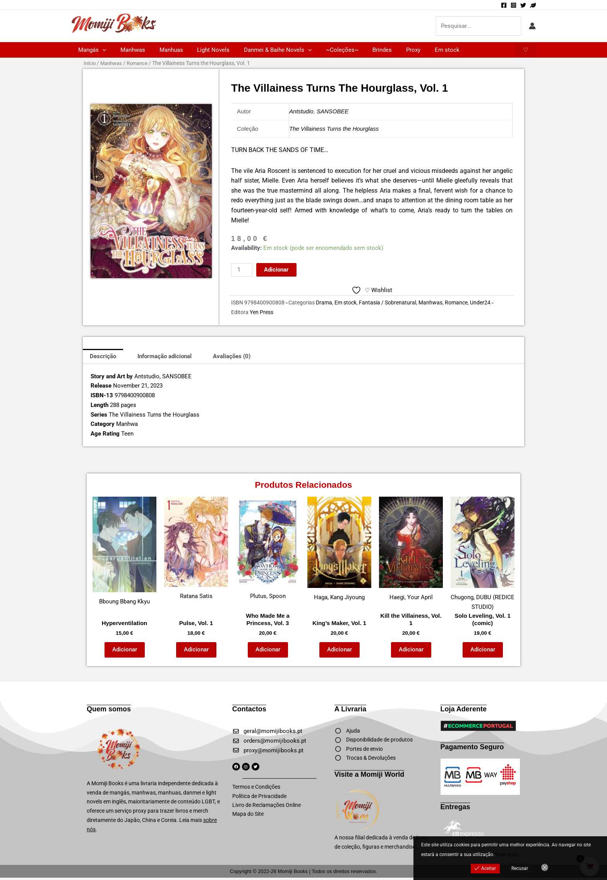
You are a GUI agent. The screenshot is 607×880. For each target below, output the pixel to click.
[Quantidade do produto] (241, 270)
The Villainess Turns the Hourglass (334, 128)
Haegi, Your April (411, 549)
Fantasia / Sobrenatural (387, 302)
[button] (101, 50)
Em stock (425, 49)
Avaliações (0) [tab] (231, 356)
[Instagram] (513, 5)
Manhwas (129, 49)
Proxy (394, 49)
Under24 (480, 302)
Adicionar (276, 269)
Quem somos (109, 709)
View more (507, 854)
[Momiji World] (533, 5)
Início (90, 63)
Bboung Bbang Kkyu (124, 551)
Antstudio (301, 111)
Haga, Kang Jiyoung (339, 549)
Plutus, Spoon (268, 548)
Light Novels (204, 49)
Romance (141, 63)
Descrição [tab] (103, 356)
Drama (324, 302)
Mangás (91, 50)
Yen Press (261, 312)
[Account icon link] (532, 25)
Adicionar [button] (124, 649)
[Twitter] (523, 5)
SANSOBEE (333, 111)
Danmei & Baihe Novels (266, 50)
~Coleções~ (328, 49)
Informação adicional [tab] (164, 356)
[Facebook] (504, 5)
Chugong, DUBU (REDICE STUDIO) (482, 553)
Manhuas (165, 49)
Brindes (365, 49)
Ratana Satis (196, 548)
